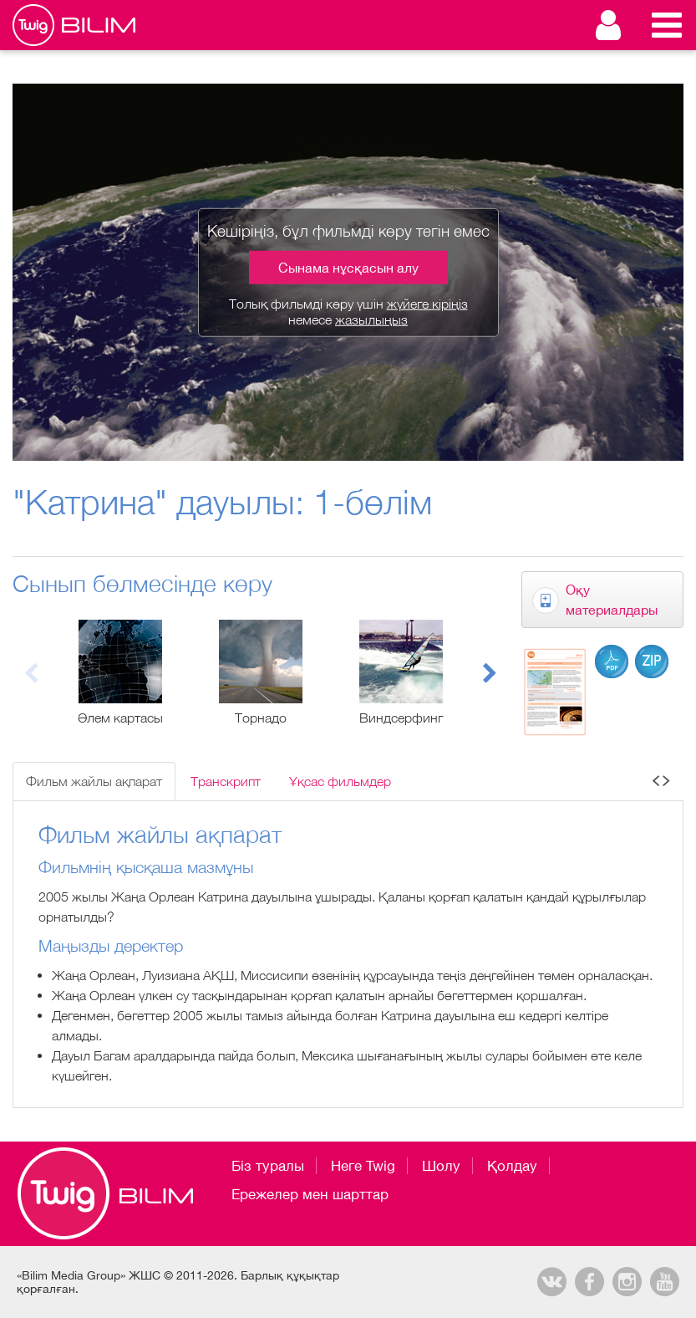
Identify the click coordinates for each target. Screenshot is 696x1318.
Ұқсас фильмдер (340, 781)
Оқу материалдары (612, 599)
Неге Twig (363, 1165)
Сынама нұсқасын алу (348, 266)
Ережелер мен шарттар (310, 1194)
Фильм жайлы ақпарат (94, 781)
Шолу (441, 1165)
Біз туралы (267, 1165)
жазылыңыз (371, 319)
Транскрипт (226, 781)
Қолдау (512, 1165)
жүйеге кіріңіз (427, 302)
